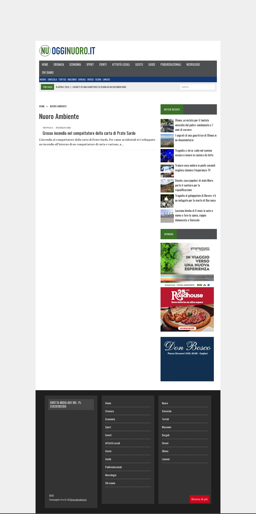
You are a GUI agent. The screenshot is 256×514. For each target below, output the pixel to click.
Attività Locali (121, 64)
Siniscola (52, 79)
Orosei (90, 79)
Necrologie (193, 64)
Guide (151, 64)
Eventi (103, 64)
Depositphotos (78, 499)
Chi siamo (48, 72)
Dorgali (82, 79)
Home (45, 64)
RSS (51, 495)
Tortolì (62, 79)
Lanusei (106, 79)
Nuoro (43, 79)
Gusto (139, 64)
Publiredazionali (171, 64)
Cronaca (59, 64)
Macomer (72, 79)
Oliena (98, 79)
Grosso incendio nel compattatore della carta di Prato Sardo (89, 133)
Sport (90, 64)
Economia (75, 64)
